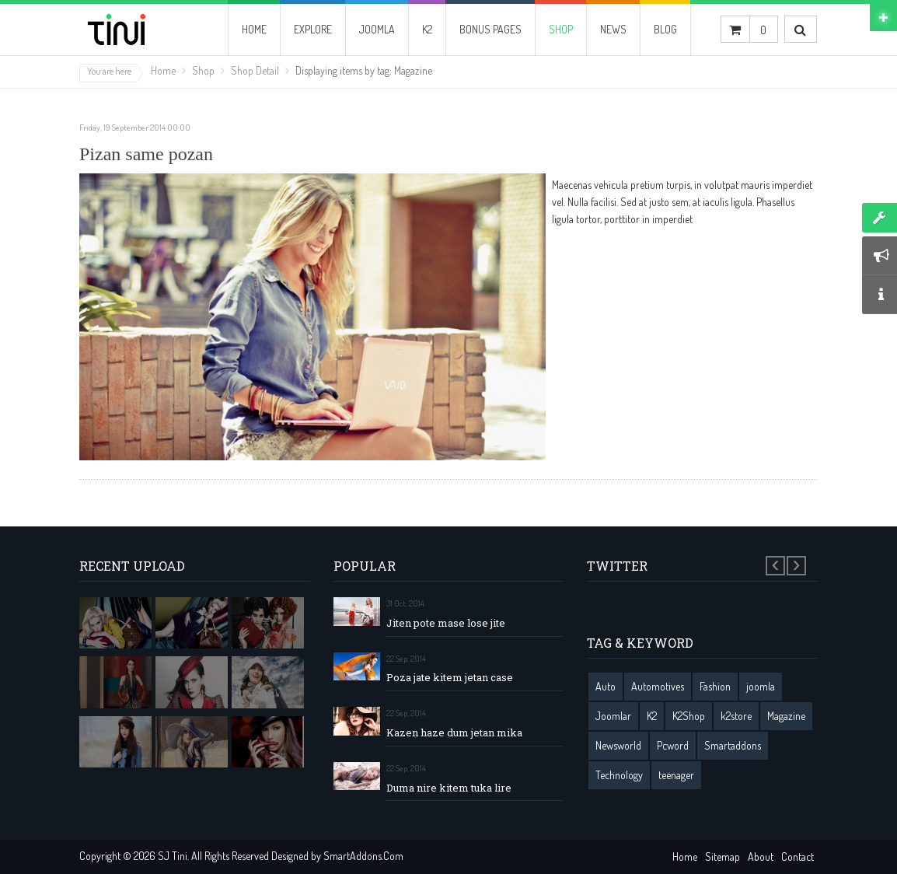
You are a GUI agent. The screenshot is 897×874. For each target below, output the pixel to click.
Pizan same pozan (146, 154)
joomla (760, 686)
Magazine (786, 715)
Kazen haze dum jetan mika (454, 732)
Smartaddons (732, 745)
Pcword (673, 745)
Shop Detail (255, 70)
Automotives (657, 686)
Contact (797, 856)
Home (163, 70)
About (760, 856)
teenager (676, 774)
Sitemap (722, 856)
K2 (652, 715)
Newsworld (618, 745)
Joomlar (613, 715)
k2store (736, 715)
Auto (605, 686)
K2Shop (688, 715)
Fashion (715, 686)
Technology (619, 774)
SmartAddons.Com (363, 855)
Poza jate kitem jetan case (449, 677)
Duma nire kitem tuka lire (448, 788)
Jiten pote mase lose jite (445, 623)
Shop (203, 70)
